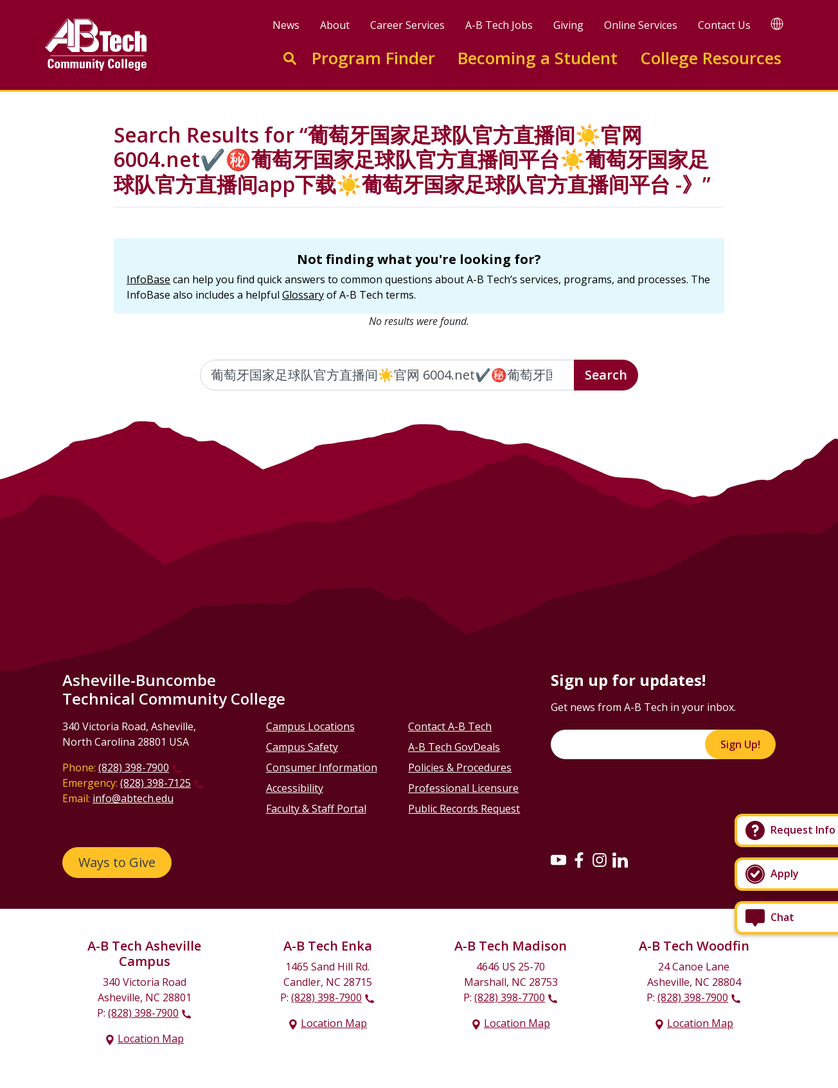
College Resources (710, 58)
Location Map (151, 1038)
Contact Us (724, 25)
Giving (568, 25)
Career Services (407, 25)
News (285, 25)
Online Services (640, 25)
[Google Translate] (777, 23)
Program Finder (373, 58)
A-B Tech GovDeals (454, 747)
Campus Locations (310, 726)
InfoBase (148, 279)
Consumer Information (321, 767)
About (335, 25)
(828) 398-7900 (133, 767)
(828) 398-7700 (509, 997)
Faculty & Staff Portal (316, 809)
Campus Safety (302, 747)
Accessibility (294, 788)
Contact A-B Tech (450, 726)
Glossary (303, 295)
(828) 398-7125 (155, 783)
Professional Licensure (463, 788)
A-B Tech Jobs (499, 25)
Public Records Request (464, 809)
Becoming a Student (538, 58)
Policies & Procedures (460, 767)
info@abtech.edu (133, 798)
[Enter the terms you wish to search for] (387, 375)
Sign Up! (740, 744)
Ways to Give (117, 862)
